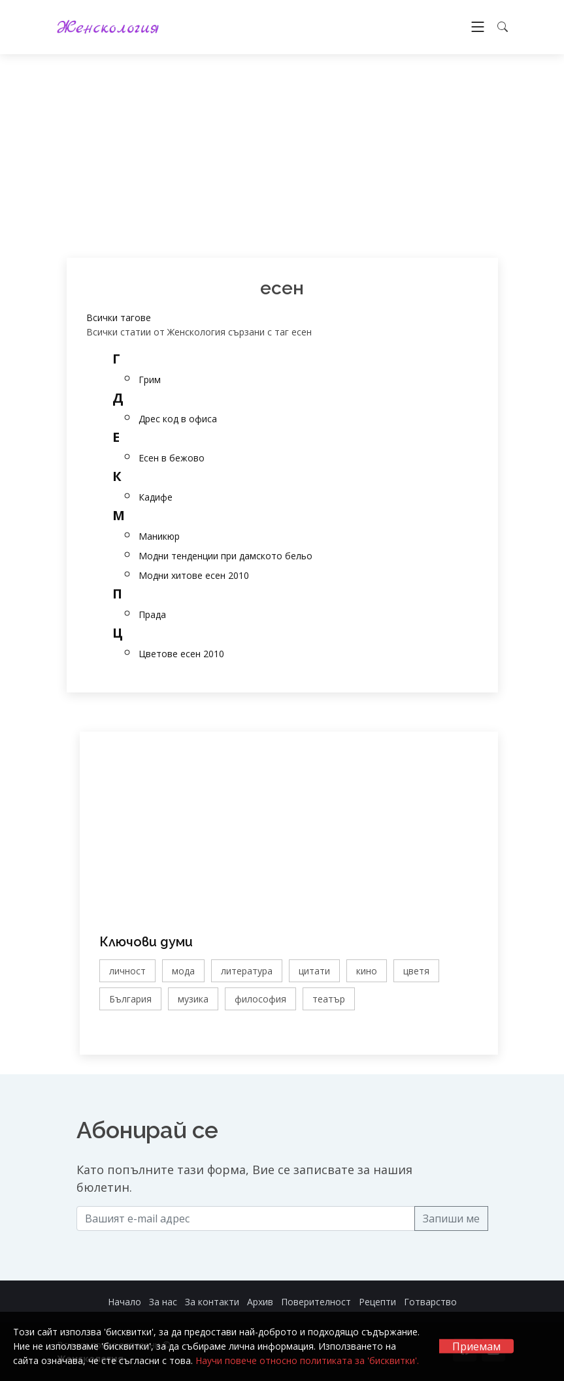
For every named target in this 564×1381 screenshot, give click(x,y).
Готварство (430, 1302)
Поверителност (316, 1302)
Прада (152, 614)
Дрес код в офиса (178, 418)
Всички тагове (118, 317)
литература (247, 971)
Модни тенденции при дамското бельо (225, 556)
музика (193, 999)
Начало (124, 1302)
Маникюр (159, 536)
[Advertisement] (282, 156)
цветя (416, 971)
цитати (314, 971)
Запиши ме (451, 1218)
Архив (260, 1302)
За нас (163, 1302)
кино (366, 971)
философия (260, 999)
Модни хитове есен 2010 (194, 575)
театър (328, 999)
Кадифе (156, 497)
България (130, 999)
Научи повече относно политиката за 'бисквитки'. (307, 1360)
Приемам (476, 1346)
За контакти (212, 1302)
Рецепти (377, 1302)
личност (127, 971)
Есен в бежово (172, 458)
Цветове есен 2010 (181, 653)
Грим (150, 379)
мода (183, 971)
